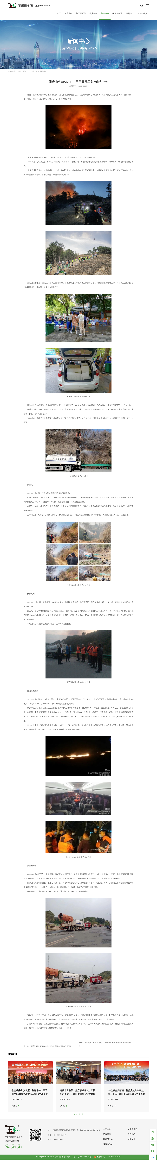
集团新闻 (34, 70)
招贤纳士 (130, 12)
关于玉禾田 (81, 12)
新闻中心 (105, 12)
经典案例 (93, 12)
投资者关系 (117, 12)
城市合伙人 (142, 12)
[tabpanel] (31, 1086)
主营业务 (68, 12)
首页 (59, 12)
